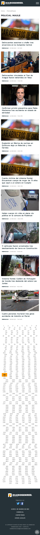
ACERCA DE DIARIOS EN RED (20, 509)
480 (35, 465)
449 (10, 456)
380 (29, 434)
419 (4, 448)
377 (10, 434)
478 (23, 465)
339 (10, 422)
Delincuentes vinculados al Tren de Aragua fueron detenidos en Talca (17, 76)
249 (33, 393)
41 (3, 336)
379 (23, 434)
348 (32, 424)
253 (23, 395)
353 (29, 426)
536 (16, 483)
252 (16, 395)
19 (19, 329)
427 (20, 449)
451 (23, 456)
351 (17, 426)
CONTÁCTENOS (20, 515)
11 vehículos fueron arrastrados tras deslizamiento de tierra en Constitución (19, 247)
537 (23, 483)
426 (13, 449)
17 (9, 329)
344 (7, 424)
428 (26, 449)
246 (13, 393)
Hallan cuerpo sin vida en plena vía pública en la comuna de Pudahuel (18, 214)
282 (36, 404)
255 (36, 395)
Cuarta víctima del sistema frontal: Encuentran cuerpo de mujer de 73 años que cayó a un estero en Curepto (20, 180)
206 (20, 381)
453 (36, 456)
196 (23, 378)
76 (25, 344)
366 (13, 431)
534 (36, 481)
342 (29, 422)
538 (29, 483)
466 (20, 461)
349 (4, 426)
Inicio (3, 11)
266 (7, 400)
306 (26, 412)
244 (36, 392)
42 (9, 336)
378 (16, 434)
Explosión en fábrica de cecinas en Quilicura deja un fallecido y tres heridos (17, 145)
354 (36, 426)
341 (23, 422)
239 (4, 392)
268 (20, 400)
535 (10, 483)
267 (13, 400)
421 (17, 448)
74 (14, 344)
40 (34, 334)
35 (6, 334)
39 (28, 334)
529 (4, 481)
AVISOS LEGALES (20, 518)
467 (26, 461)
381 (36, 434)
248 (26, 393)
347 (26, 424)
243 (29, 392)
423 (29, 448)
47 (36, 336)
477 (16, 465)
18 (14, 329)
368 (26, 431)
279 (16, 404)
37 (17, 334)
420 (10, 448)
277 (4, 404)
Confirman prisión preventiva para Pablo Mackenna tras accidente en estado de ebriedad (19, 110)
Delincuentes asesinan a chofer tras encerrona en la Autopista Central (17, 43)
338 (4, 422)
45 (25, 336)
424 (36, 448)
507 (13, 475)
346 (20, 424)
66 (6, 343)
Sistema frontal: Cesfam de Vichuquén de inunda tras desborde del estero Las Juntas (19, 281)
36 (11, 334)
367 (20, 431)
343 (36, 422)
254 (29, 395)
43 (14, 336)
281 (29, 404)
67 (12, 343)
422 (23, 448)
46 (31, 336)
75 (20, 344)
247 (20, 393)
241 (17, 392)
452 (29, 456)
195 (17, 378)
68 (17, 343)
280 (23, 404)
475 (4, 465)
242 (23, 392)
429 (33, 449)
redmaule (5, 48)
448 (4, 456)
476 (10, 465)
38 (23, 334)
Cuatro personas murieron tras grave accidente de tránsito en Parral (18, 314)
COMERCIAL (20, 512)
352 (23, 426)
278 (10, 404)
